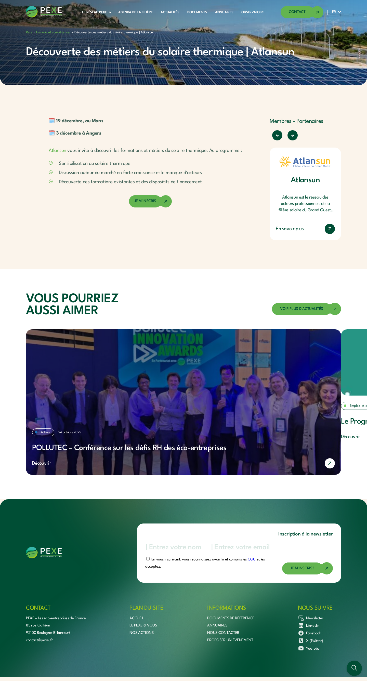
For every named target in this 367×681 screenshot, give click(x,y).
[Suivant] (292, 135)
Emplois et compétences (53, 32)
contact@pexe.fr (39, 640)
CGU (252, 559)
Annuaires (224, 12)
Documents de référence (230, 618)
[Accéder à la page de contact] (302, 12)
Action (45, 432)
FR (334, 12)
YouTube (309, 648)
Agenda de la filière (135, 12)
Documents (197, 12)
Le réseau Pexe (94, 12)
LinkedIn (308, 625)
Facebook (309, 633)
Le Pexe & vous (143, 625)
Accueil (136, 618)
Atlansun (57, 150)
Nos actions (141, 633)
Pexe (29, 32)
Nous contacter (223, 633)
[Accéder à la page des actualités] (306, 309)
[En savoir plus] (183, 463)
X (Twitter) (310, 641)
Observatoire (252, 12)
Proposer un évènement (230, 640)
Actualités (170, 12)
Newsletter (310, 618)
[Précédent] (277, 135)
